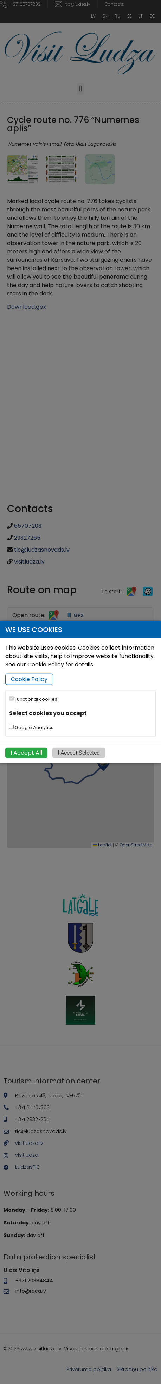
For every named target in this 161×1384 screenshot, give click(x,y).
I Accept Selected (79, 752)
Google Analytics (31, 727)
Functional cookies (33, 699)
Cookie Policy (29, 679)
